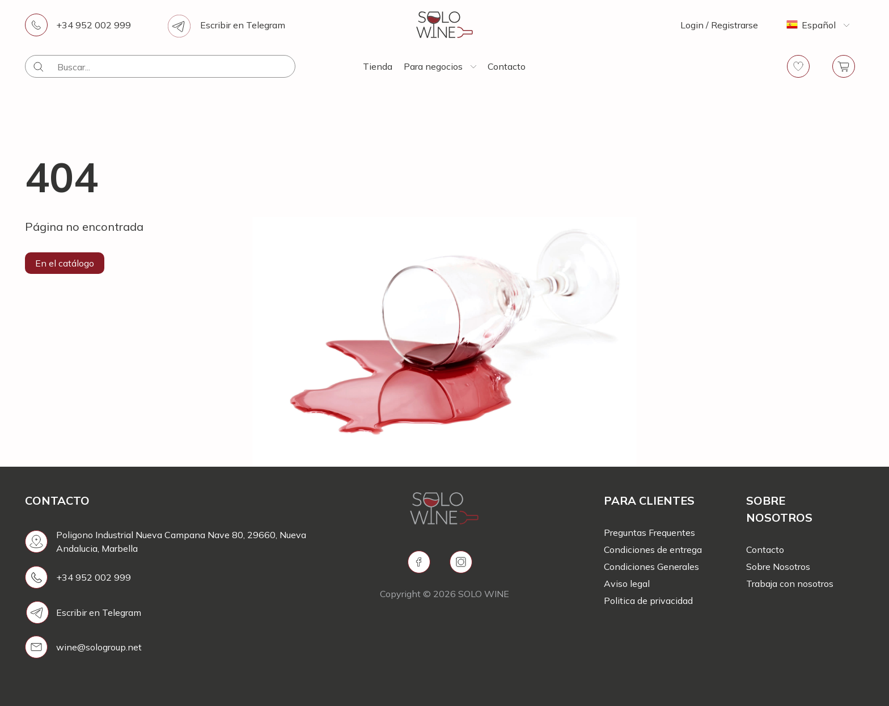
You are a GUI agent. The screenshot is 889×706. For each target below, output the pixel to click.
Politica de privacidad (648, 600)
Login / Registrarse (719, 25)
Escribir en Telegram (242, 25)
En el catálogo (64, 263)
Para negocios (433, 66)
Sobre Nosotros (778, 566)
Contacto (507, 66)
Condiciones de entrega (653, 549)
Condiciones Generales (651, 566)
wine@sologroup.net (99, 647)
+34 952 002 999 (93, 25)
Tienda (377, 66)
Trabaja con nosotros (789, 583)
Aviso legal (627, 583)
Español (819, 25)
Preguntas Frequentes (649, 532)
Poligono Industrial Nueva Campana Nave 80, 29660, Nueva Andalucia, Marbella (181, 541)
